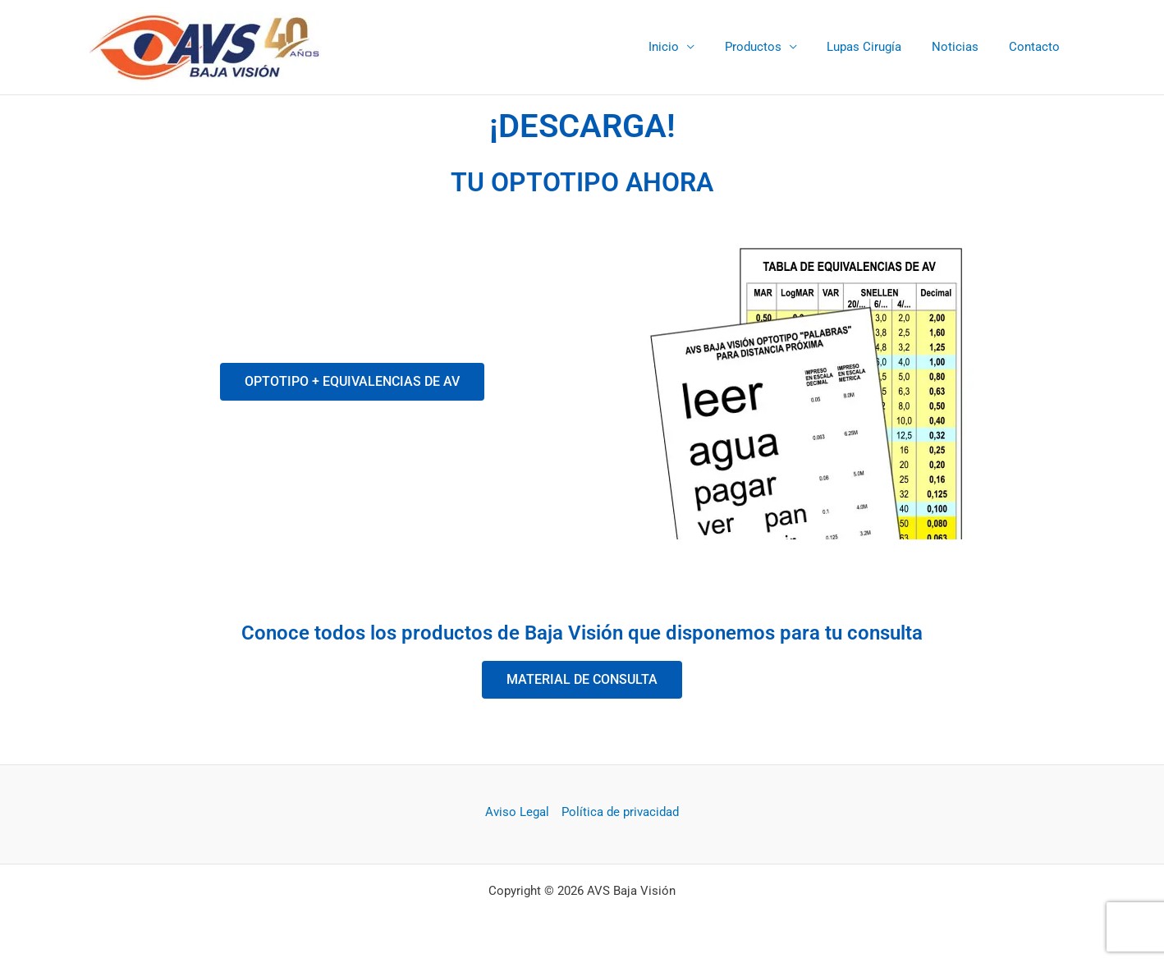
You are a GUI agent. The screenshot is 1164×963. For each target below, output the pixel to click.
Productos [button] (772, 46)
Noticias (963, 46)
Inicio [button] (688, 46)
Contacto (1036, 46)
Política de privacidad (620, 812)
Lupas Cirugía (878, 46)
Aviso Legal (517, 812)
